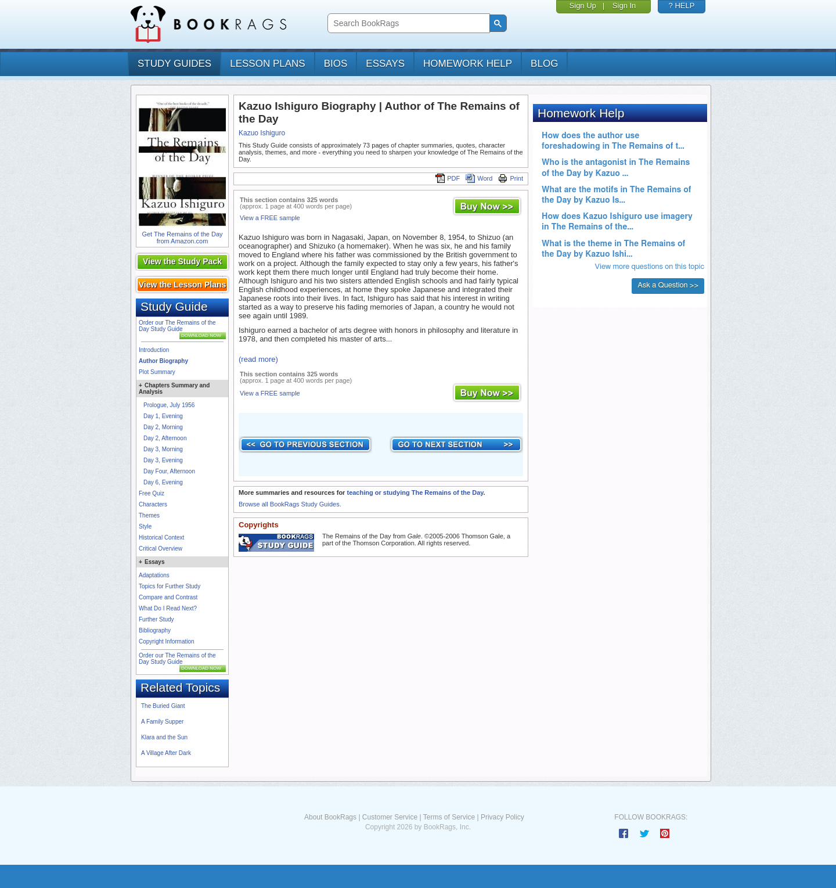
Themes (149, 515)
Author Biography (163, 361)
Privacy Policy (502, 817)
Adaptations (154, 575)
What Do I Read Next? (168, 608)
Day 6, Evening (163, 482)
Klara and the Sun (164, 737)
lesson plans (267, 63)
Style (145, 526)
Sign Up (583, 5)
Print (510, 178)
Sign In (624, 5)
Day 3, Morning (163, 449)
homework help (467, 63)
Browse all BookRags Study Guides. (290, 504)
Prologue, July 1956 (168, 405)
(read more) (258, 359)
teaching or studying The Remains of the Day (415, 492)
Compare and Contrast (168, 597)
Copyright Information (166, 641)
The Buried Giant (163, 706)
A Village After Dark (166, 753)
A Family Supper (162, 721)
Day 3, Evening (163, 460)
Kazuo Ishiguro (262, 133)
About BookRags (330, 817)
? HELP (682, 5)
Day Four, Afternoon (169, 471)
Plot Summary (157, 372)
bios (336, 63)
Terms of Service (449, 817)
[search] (407, 23)
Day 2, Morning (163, 427)
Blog (544, 63)
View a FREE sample (270, 217)
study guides (174, 63)
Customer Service (389, 817)
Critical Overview (160, 548)
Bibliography (155, 630)
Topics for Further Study (169, 586)
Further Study (156, 619)
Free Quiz (151, 493)
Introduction (154, 350)
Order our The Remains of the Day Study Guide (177, 325)
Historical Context (161, 537)
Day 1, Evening (163, 416)
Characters (153, 504)
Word (479, 178)
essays (385, 63)
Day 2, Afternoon (165, 438)
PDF (447, 178)
